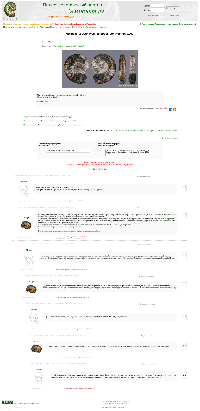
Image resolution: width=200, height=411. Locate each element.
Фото (160, 222)
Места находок (148, 24)
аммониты (109, 131)
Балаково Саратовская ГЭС (66, 121)
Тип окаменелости (30, 125)
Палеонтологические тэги (96, 27)
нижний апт (144, 131)
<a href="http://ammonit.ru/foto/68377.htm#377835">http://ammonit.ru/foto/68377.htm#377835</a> (56, 336)
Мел (49, 117)
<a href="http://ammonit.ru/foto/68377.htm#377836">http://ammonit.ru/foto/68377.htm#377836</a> (59, 364)
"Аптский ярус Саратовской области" (68, 46)
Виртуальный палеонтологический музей (21, 27)
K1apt (50, 42)
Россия (38, 121)
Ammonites (135, 131)
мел (115, 131)
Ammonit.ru (121, 408)
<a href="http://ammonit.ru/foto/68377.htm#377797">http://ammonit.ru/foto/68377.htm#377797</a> (46, 208)
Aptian (152, 131)
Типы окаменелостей (187, 24)
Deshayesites (122, 131)
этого (42, 226)
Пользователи (78, 27)
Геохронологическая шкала (166, 24)
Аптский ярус (67, 117)
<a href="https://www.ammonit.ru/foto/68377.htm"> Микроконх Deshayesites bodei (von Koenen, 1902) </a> (128, 153)
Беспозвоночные (44, 125)
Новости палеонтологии (61, 27)
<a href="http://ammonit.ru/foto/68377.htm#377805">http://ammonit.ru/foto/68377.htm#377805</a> (48, 245)
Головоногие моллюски (67, 125)
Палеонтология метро (27, 405)
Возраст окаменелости (31, 117)
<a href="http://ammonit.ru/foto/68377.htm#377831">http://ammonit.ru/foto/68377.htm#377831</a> (54, 304)
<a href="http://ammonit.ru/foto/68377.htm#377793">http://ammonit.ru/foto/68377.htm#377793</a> (43, 176)
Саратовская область (48, 121)
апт (129, 131)
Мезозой (44, 117)
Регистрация (153, 15)
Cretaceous (160, 131)
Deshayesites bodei (171, 131)
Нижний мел (56, 117)
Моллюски (54, 125)
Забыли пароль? (174, 15)
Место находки (29, 121)
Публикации (45, 27)
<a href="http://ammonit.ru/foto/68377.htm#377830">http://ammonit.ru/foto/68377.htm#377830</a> (51, 276)
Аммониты (80, 125)
